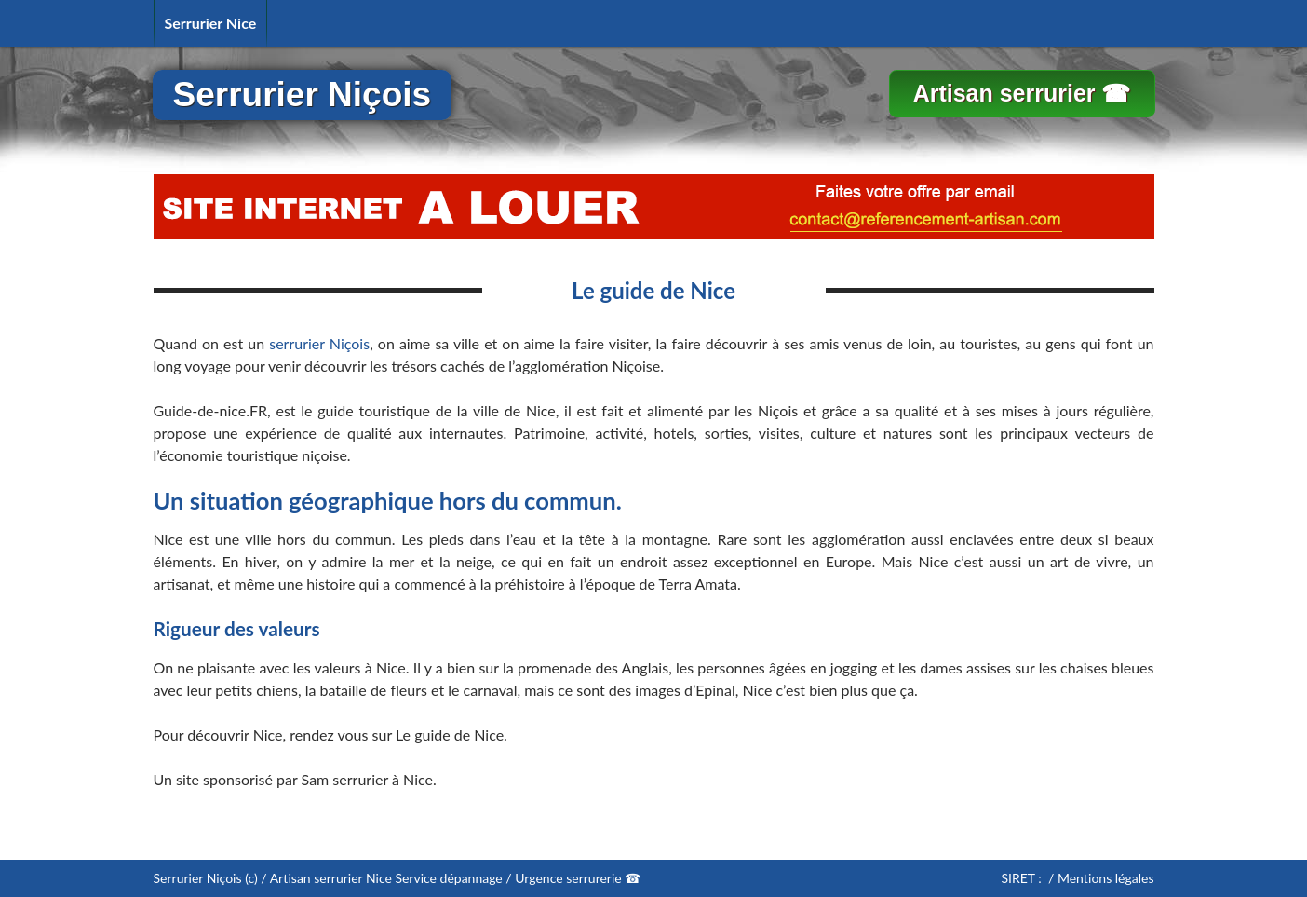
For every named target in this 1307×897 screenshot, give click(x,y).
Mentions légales (1106, 878)
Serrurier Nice (211, 23)
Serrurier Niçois (302, 94)
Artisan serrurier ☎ (1022, 93)
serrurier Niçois (319, 343)
